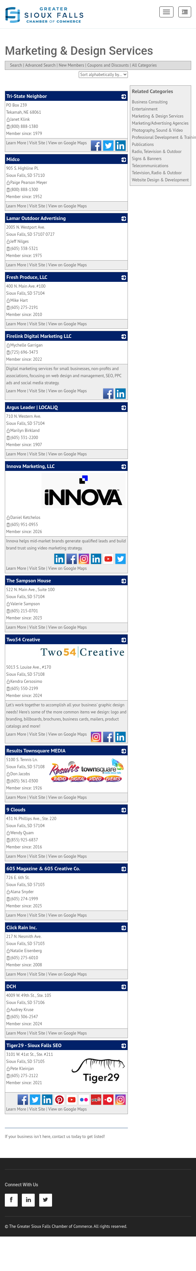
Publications (143, 144)
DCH (11, 986)
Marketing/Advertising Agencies (160, 123)
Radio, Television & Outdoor (157, 151)
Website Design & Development (160, 180)
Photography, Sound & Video (157, 130)
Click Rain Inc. (21, 927)
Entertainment (145, 109)
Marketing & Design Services (157, 116)
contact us (61, 1136)
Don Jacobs (18, 774)
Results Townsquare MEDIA (36, 750)
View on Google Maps (67, 143)
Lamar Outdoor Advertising (36, 218)
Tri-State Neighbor (26, 96)
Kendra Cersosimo (24, 681)
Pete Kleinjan (20, 1068)
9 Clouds (15, 809)
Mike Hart (17, 300)
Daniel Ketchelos (23, 517)
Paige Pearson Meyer (26, 182)
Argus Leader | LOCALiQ (32, 407)
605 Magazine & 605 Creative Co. (43, 868)
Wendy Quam (20, 833)
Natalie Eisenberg (24, 950)
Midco (13, 159)
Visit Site (37, 143)
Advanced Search (40, 65)
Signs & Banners (147, 158)
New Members (71, 65)
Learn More (16, 143)
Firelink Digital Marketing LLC (38, 336)
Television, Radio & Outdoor (157, 173)
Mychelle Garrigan (24, 345)
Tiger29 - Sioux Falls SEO (34, 1045)
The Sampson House (28, 580)
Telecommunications (150, 165)
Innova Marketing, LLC (30, 466)
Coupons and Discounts (108, 65)
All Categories (144, 65)
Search (16, 65)
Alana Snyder (20, 891)
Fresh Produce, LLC (26, 277)
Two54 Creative (23, 639)
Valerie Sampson (23, 604)
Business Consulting (150, 102)
